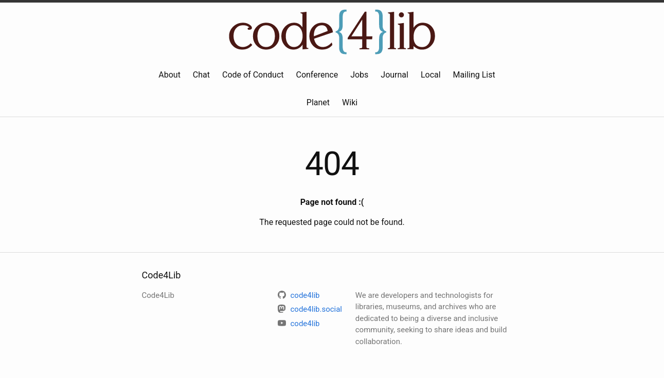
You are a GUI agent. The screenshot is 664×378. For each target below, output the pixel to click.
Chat (201, 75)
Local (431, 75)
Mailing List (474, 75)
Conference (317, 75)
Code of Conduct (253, 75)
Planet (318, 102)
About (169, 75)
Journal (394, 75)
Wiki (349, 102)
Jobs (359, 75)
